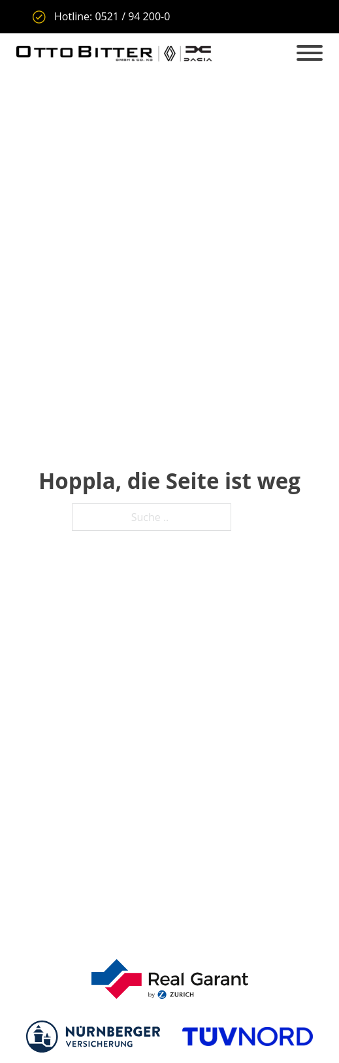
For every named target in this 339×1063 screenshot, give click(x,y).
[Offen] (310, 53)
